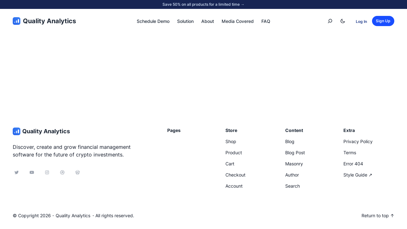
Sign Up (383, 20)
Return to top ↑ (378, 215)
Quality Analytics (49, 21)
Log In (361, 21)
